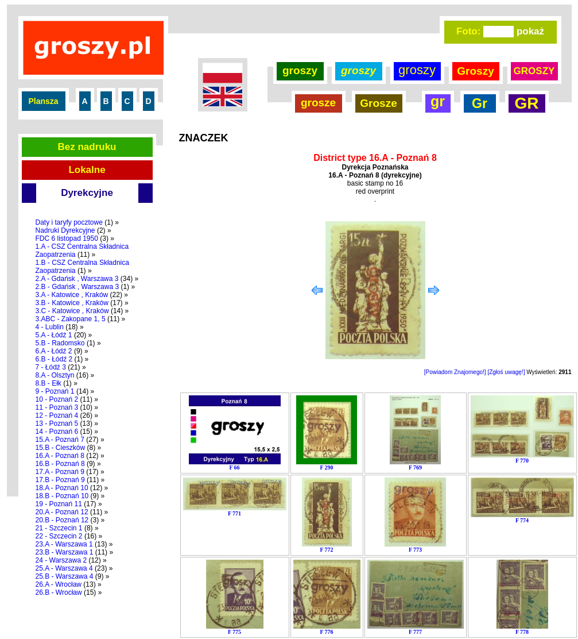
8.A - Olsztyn (55, 375)
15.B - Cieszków (61, 448)
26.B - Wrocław (59, 592)
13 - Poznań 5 (57, 423)
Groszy (475, 71)
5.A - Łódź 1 (54, 335)
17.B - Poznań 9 (60, 480)
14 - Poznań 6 (57, 432)
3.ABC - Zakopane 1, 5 (71, 319)
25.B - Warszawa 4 (65, 576)
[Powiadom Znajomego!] (455, 372)
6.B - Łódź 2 (54, 359)
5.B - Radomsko (60, 343)
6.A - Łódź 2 (54, 351)
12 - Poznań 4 (57, 415)
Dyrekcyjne (87, 192)
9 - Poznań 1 (55, 391)
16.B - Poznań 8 (60, 464)
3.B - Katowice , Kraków (72, 303)
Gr (479, 103)
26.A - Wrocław (59, 584)
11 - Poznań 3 (57, 407)
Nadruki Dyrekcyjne (65, 230)
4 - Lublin (50, 327)
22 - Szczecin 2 (59, 536)
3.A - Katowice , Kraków (72, 295)
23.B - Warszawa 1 (65, 552)
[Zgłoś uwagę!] (506, 372)
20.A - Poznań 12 (62, 512)
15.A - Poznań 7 (60, 440)
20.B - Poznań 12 (62, 520)
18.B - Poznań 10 (62, 496)
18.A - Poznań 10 (62, 488)
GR (527, 103)
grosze (318, 103)
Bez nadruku (86, 146)
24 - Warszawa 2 (61, 560)
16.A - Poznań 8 (60, 456)
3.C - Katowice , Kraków (72, 311)
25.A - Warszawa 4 (64, 568)
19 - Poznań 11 (59, 504)
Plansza (43, 101)
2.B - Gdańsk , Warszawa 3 (77, 287)
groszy (299, 70)
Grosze (378, 103)
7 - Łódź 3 (51, 367)
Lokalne (86, 169)
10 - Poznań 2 (57, 399)
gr (437, 101)
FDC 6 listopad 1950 (67, 238)
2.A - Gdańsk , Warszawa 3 (77, 279)
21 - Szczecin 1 (59, 528)
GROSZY (534, 71)
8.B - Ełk (48, 383)
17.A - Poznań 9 (60, 472)
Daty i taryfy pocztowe (69, 222)
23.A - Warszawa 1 (64, 544)
